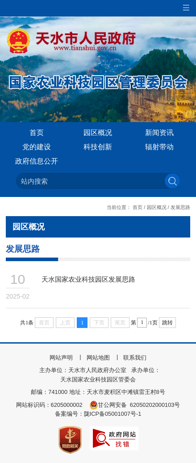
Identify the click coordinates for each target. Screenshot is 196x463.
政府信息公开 (36, 161)
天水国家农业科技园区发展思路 (88, 279)
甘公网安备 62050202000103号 (135, 405)
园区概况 (97, 132)
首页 (36, 132)
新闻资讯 (159, 132)
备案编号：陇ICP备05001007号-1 (98, 413)
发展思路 (180, 207)
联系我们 (134, 357)
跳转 (167, 323)
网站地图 (98, 357)
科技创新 (97, 147)
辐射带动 (159, 147)
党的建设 (36, 147)
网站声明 (61, 357)
